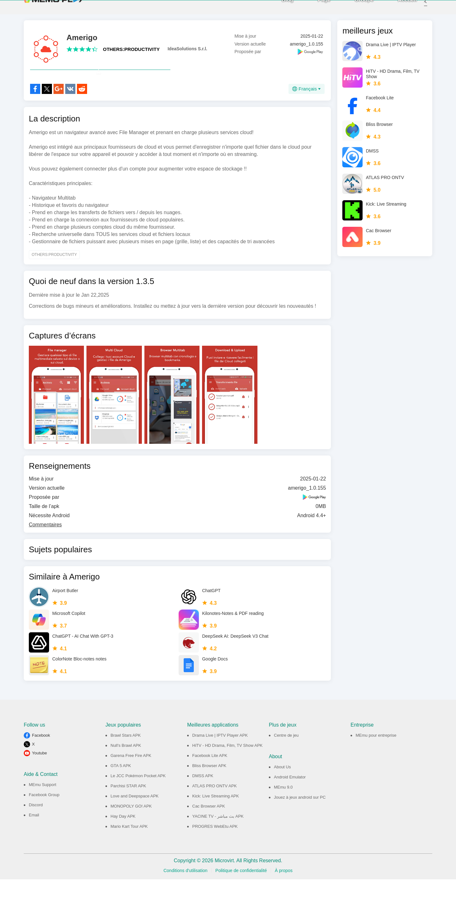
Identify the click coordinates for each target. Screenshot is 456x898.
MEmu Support (42, 803)
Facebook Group (44, 813)
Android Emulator (290, 795)
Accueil (399, 9)
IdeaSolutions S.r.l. (187, 53)
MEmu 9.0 (283, 805)
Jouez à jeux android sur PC (300, 816)
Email (34, 833)
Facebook (41, 754)
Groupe (355, 9)
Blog (279, 9)
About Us (282, 785)
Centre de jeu (286, 754)
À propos (284, 889)
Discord (36, 823)
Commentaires (45, 543)
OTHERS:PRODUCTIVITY (131, 54)
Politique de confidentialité (241, 889)
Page (315, 9)
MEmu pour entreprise (376, 754)
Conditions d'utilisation (185, 889)
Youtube (39, 771)
